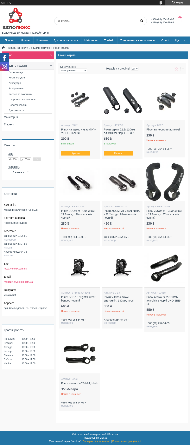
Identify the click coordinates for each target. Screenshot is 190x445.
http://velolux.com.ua (15, 268)
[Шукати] (141, 21)
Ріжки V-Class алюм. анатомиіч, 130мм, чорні (119, 299)
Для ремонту (16, 110)
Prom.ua (113, 434)
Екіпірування (16, 88)
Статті (165, 40)
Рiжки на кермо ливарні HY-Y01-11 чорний (78, 131)
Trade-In (109, 40)
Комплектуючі (42, 47)
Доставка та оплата (66, 40)
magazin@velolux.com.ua (18, 281)
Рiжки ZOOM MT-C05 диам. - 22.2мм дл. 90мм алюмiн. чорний (79, 214)
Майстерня (91, 40)
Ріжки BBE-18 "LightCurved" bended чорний (78, 299)
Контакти (42, 40)
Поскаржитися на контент (96, 441)
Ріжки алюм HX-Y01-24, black (79, 383)
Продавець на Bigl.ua (95, 437)
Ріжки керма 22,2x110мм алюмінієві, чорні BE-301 (119, 131)
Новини (25, 40)
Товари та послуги (18, 47)
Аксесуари (15, 83)
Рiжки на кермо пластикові (163, 129)
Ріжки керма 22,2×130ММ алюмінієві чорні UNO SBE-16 (163, 300)
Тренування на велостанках (137, 40)
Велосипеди (16, 72)
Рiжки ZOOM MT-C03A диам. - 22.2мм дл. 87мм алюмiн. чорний (164, 214)
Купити (76, 153)
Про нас (10, 40)
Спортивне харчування (22, 99)
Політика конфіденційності (126, 441)
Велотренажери (18, 104)
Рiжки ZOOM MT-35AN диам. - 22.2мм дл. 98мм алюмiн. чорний (122, 214)
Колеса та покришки (20, 94)
